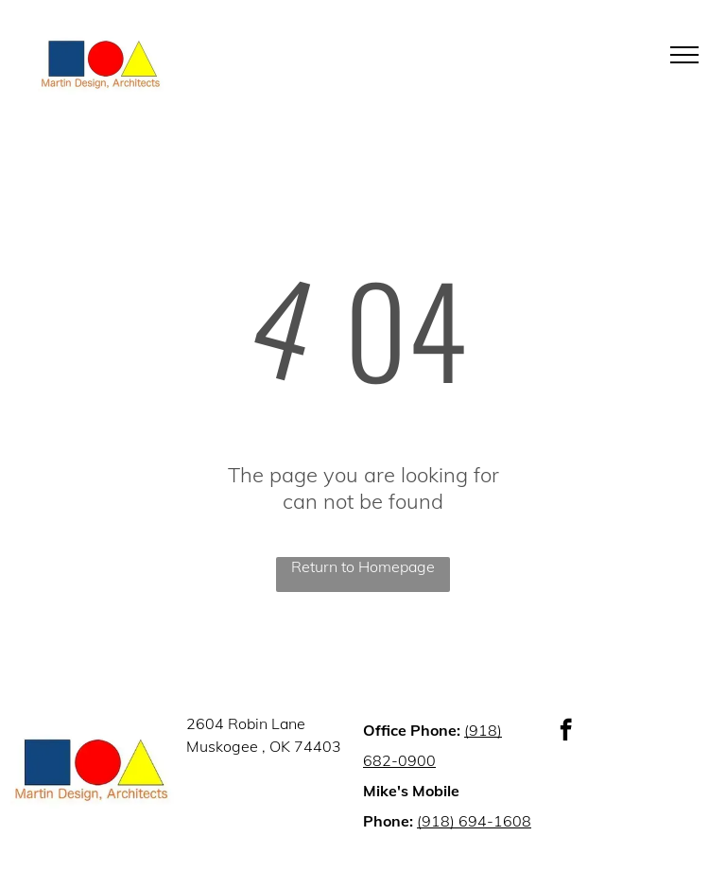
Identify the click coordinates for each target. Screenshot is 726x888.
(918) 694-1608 (474, 820)
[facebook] (565, 732)
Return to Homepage (363, 566)
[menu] (684, 54)
